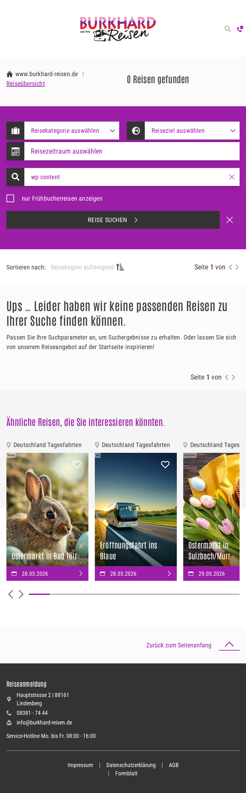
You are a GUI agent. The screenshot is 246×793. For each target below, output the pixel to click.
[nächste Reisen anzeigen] (237, 267)
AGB (174, 765)
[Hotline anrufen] (240, 29)
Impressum (80, 765)
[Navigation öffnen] (6, 29)
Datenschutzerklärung (131, 765)
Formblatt (126, 773)
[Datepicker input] (132, 151)
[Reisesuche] (227, 29)
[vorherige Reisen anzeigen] (230, 267)
